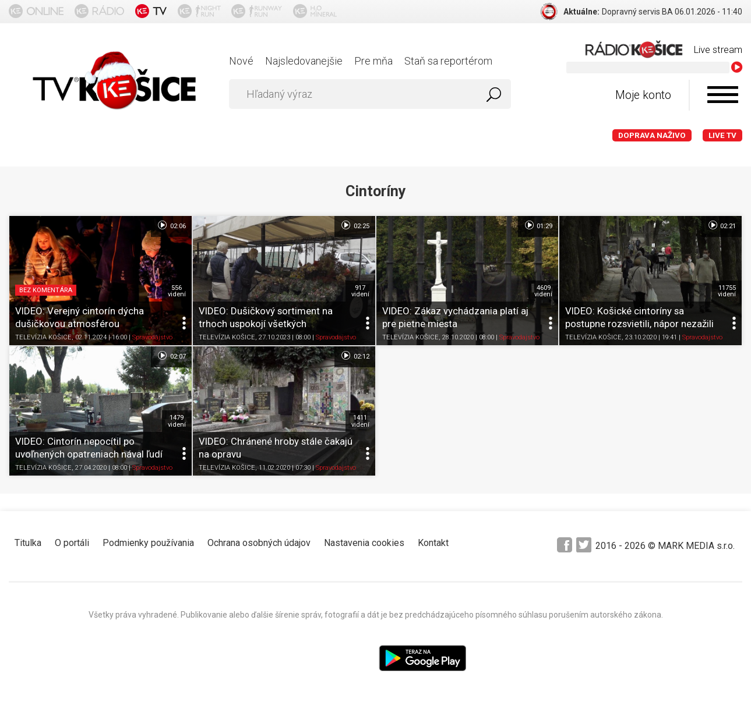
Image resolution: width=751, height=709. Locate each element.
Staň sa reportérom (448, 61)
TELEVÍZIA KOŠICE (43, 337)
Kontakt (433, 542)
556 (177, 291)
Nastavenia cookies (364, 542)
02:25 (354, 225)
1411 (360, 421)
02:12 (354, 355)
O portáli (72, 542)
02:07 (171, 355)
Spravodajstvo (152, 337)
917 (360, 291)
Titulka (28, 542)
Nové (241, 61)
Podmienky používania (148, 542)
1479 (177, 421)
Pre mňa (373, 61)
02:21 (721, 225)
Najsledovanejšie (304, 61)
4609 (543, 291)
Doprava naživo (652, 135)
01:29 (538, 225)
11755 (727, 291)
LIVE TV (722, 135)
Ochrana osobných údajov (259, 542)
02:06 (171, 225)
